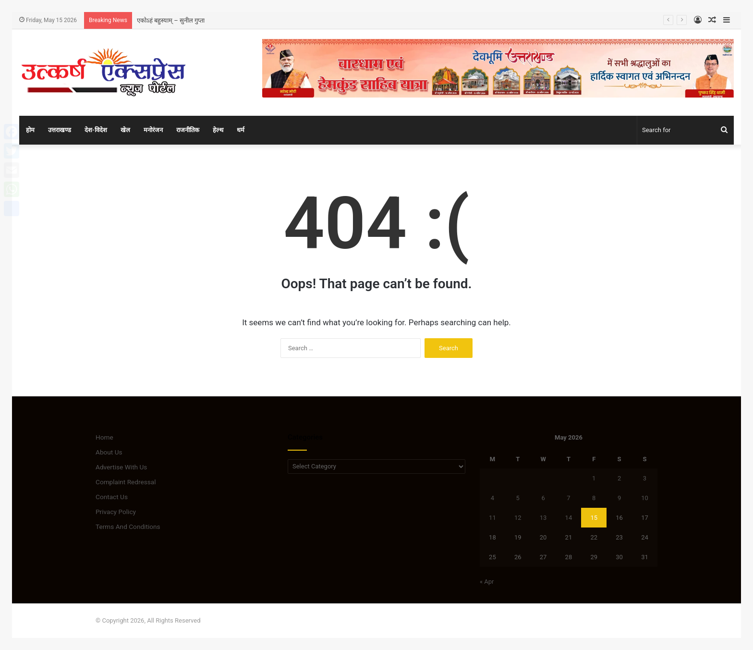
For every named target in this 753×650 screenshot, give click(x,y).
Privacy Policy (116, 511)
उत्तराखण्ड (59, 130)
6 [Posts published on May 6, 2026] (543, 498)
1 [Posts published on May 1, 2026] (593, 478)
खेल (125, 130)
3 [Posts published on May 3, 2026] (644, 478)
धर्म (240, 130)
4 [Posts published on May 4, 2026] (492, 498)
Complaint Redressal (126, 482)
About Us (109, 452)
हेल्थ (218, 130)
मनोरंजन (153, 130)
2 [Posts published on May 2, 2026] (619, 478)
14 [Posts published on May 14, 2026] (568, 517)
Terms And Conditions (128, 526)
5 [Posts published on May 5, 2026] (518, 498)
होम (30, 130)
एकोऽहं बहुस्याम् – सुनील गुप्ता (171, 20)
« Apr (487, 581)
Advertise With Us (121, 467)
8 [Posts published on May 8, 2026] (593, 498)
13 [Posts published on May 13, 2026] (543, 517)
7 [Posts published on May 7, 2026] (568, 498)
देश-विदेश (96, 130)
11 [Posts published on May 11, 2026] (492, 517)
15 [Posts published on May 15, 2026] (593, 517)
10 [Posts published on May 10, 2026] (644, 498)
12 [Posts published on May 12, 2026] (518, 517)
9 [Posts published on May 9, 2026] (619, 498)
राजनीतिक (187, 130)
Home (104, 437)
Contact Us (112, 497)
